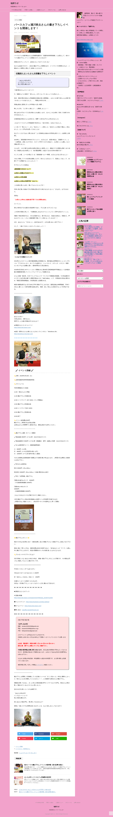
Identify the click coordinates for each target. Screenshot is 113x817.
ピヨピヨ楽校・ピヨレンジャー (90, 241)
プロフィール (51, 10)
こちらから (39, 664)
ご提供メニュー (40, 10)
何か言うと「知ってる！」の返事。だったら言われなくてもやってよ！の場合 (93, 261)
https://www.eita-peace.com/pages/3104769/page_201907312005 (33, 597)
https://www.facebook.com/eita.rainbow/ (37, 602)
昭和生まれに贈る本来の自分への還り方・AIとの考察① (94, 186)
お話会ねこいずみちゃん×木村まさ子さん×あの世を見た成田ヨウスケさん (93, 245)
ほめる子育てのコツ (88, 248)
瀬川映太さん (26, 748)
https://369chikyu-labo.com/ (85, 39)
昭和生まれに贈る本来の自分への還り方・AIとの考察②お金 (94, 174)
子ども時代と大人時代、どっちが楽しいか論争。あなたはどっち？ (93, 228)
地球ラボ (15, 3)
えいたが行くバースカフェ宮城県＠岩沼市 (37, 777)
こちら (101, 100)
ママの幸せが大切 (16, 10)
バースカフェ (19, 748)
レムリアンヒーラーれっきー (28, 753)
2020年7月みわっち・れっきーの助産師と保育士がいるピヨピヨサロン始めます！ (93, 236)
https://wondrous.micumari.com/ (23, 334)
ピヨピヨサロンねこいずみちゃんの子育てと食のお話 (35, 789)
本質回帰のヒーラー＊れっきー (56, 809)
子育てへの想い (28, 10)
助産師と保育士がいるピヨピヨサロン (91, 232)
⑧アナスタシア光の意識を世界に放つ (94, 210)
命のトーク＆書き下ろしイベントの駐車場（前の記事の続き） (44, 765)
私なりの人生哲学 (87, 225)
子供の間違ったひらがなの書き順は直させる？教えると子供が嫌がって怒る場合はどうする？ (93, 253)
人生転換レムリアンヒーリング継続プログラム (94, 160)
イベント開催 (19, 746)
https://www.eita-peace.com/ (22, 327)
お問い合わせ (62, 10)
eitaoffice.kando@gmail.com (30, 610)
